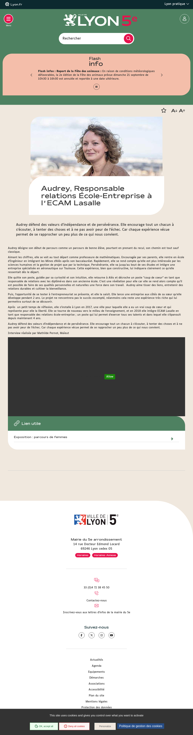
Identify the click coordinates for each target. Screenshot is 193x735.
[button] (31, 75)
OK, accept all (44, 726)
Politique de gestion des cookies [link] (140, 726)
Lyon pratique (177, 4)
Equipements (96, 672)
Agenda (96, 666)
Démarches (96, 677)
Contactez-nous (97, 600)
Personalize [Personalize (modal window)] (105, 726)
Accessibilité (96, 689)
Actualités (96, 660)
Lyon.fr (16, 4)
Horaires (82, 555)
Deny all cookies (74, 726)
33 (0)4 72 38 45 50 (97, 587)
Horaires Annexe (105, 555)
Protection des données (96, 707)
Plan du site (96, 695)
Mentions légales (96, 701)
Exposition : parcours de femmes (40, 437)
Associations (97, 683)
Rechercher (72, 38)
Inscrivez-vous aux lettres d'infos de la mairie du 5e (96, 612)
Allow (109, 376)
